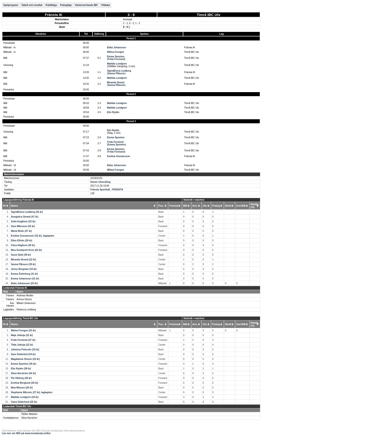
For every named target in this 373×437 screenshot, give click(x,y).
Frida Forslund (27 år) (23, 340)
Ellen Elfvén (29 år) (21, 240)
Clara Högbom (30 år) (23, 245)
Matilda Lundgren (117, 63)
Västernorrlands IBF (86, 5)
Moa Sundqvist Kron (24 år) (26, 250)
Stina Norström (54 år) (23, 373)
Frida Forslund (116, 59)
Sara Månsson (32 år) (23, 226)
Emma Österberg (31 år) (24, 274)
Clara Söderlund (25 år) (24, 402)
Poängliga (66, 5)
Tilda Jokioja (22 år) (22, 344)
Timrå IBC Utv (208, 15)
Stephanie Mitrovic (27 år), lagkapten (31, 392)
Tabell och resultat (31, 5)
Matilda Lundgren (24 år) (25, 397)
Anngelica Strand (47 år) (24, 216)
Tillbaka (105, 5)
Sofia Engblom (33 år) (23, 221)
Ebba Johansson (116, 47)
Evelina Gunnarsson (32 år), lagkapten (32, 235)
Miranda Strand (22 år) (23, 259)
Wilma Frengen (115, 52)
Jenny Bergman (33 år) (24, 269)
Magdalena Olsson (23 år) (25, 359)
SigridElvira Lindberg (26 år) (27, 212)
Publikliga (51, 5)
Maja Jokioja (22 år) (22, 335)
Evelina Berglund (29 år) (24, 383)
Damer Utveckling (100, 182)
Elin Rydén (113, 112)
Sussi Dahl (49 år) (21, 254)
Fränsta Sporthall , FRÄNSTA (106, 189)
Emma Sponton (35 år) (23, 364)
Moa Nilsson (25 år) (22, 387)
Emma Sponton (115, 56)
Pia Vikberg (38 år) (21, 378)
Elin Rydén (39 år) (21, 368)
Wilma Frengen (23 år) (23, 330)
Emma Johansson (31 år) (25, 278)
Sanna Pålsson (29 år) (23, 264)
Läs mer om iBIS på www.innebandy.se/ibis (26, 433)
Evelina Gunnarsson (118, 156)
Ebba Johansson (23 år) (24, 283)
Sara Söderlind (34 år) (23, 354)
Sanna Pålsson (116, 73)
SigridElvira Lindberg (119, 71)
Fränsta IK (53, 15)
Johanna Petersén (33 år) (25, 349)
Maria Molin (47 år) (21, 231)
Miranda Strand (115, 82)
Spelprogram (10, 5)
